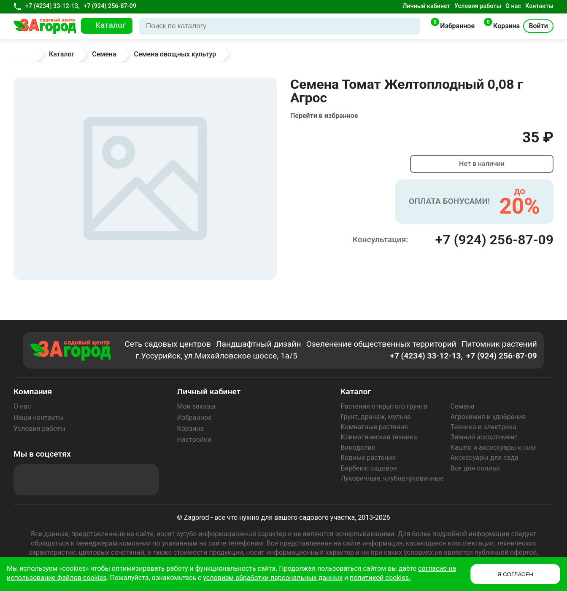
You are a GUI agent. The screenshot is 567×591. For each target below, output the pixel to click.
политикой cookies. (380, 578)
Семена (463, 406)
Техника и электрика (483, 427)
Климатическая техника (378, 437)
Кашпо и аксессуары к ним (493, 448)
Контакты (539, 6)
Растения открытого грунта (383, 406)
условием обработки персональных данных (273, 578)
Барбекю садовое (368, 468)
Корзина (190, 429)
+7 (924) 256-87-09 (110, 6)
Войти (538, 26)
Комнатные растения (374, 427)
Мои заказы (196, 406)
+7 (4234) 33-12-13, (52, 6)
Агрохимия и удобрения (488, 417)
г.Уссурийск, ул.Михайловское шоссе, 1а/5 (216, 356)
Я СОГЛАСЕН (515, 574)
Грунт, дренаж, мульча (375, 417)
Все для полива (475, 468)
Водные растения (368, 458)
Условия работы (477, 6)
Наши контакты (38, 418)
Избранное (194, 418)
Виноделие (357, 448)
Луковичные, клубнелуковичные (391, 478)
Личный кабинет (426, 6)
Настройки (194, 440)
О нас (513, 6)
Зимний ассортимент (484, 437)
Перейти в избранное (324, 116)
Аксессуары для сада (484, 458)
